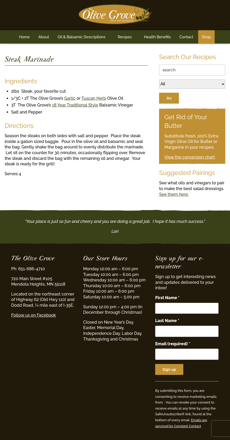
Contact (186, 37)
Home (24, 37)
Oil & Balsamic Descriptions (82, 37)
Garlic (69, 98)
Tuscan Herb (93, 98)
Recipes (125, 37)
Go (168, 98)
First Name (167, 297)
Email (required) (172, 343)
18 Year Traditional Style (75, 105)
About (43, 37)
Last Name (167, 320)
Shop (206, 37)
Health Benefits (157, 37)
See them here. (174, 194)
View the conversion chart (189, 157)
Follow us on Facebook (33, 315)
